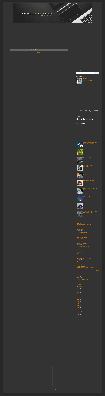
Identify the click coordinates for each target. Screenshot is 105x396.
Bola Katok (79, 223)
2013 (78, 309)
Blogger (55, 389)
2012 (78, 311)
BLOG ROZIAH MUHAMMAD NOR (84, 242)
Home (38, 52)
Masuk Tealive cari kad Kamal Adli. (84, 224)
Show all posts (46, 49)
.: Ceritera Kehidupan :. (82, 232)
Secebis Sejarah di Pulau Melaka (85, 279)
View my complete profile (88, 80)
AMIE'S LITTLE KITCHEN (83, 246)
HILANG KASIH (80, 262)
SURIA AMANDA (81, 266)
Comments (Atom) (16, 55)
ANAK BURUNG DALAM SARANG (90, 150)
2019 (78, 299)
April (79, 277)
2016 (78, 303)
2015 (78, 305)
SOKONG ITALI (86, 196)
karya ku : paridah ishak (82, 261)
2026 (78, 276)
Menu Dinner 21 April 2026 (82, 243)
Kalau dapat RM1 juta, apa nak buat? (84, 258)
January (80, 286)
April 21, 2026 (80, 238)
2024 (78, 290)
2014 (78, 307)
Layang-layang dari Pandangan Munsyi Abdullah (90, 189)
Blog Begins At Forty (82, 237)
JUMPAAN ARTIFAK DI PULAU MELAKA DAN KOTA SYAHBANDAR (90, 213)
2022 (78, 294)
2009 (78, 316)
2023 (78, 292)
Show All (97, 270)
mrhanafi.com (80, 257)
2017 (78, 301)
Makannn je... (80, 253)
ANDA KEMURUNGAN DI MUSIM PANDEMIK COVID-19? (90, 143)
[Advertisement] (43, 34)
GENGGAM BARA (87, 157)
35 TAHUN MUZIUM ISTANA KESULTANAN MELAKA (89, 204)
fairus (85, 78)
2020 (78, 298)
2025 (78, 288)
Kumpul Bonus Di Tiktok (82, 229)
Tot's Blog (79, 252)
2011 (78, 312)
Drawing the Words (81, 228)
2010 (78, 314)
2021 (78, 296)
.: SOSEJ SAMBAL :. (81, 233)
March (79, 284)
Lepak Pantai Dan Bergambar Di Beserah (85, 267)
